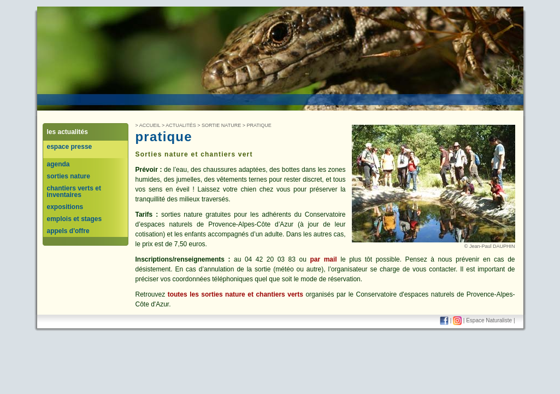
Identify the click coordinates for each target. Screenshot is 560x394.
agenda (58, 164)
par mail (323, 259)
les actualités (67, 132)
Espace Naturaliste (489, 320)
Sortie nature (221, 125)
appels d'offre (68, 231)
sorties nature (68, 176)
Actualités (181, 125)
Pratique (258, 125)
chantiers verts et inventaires (74, 191)
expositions (65, 207)
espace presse (69, 146)
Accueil (150, 125)
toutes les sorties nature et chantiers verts (235, 294)
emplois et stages (74, 219)
